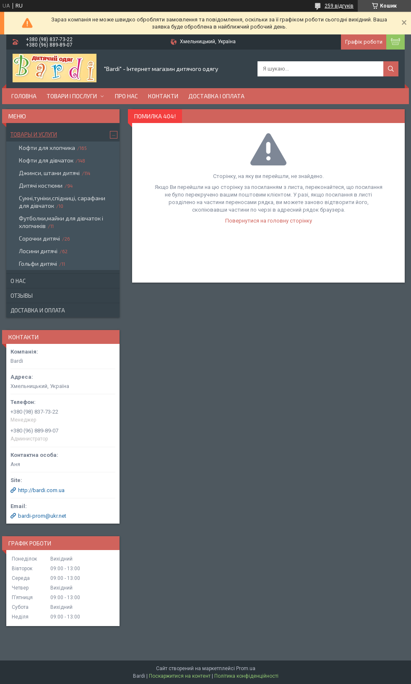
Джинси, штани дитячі (49, 172)
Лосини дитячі (38, 250)
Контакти (163, 96)
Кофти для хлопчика (47, 147)
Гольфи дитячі (38, 263)
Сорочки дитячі (39, 238)
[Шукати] (390, 68)
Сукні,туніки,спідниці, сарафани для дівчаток (62, 201)
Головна (23, 96)
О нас (18, 281)
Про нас (126, 96)
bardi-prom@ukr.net (42, 516)
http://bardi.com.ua (41, 490)
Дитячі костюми (40, 185)
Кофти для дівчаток (46, 160)
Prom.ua (245, 668)
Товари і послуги (72, 96)
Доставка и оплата (37, 310)
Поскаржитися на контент (180, 676)
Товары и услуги (33, 134)
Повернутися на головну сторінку (268, 221)
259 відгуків (339, 6)
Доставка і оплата (216, 96)
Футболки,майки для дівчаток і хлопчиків (61, 222)
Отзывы (21, 295)
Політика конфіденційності (246, 676)
